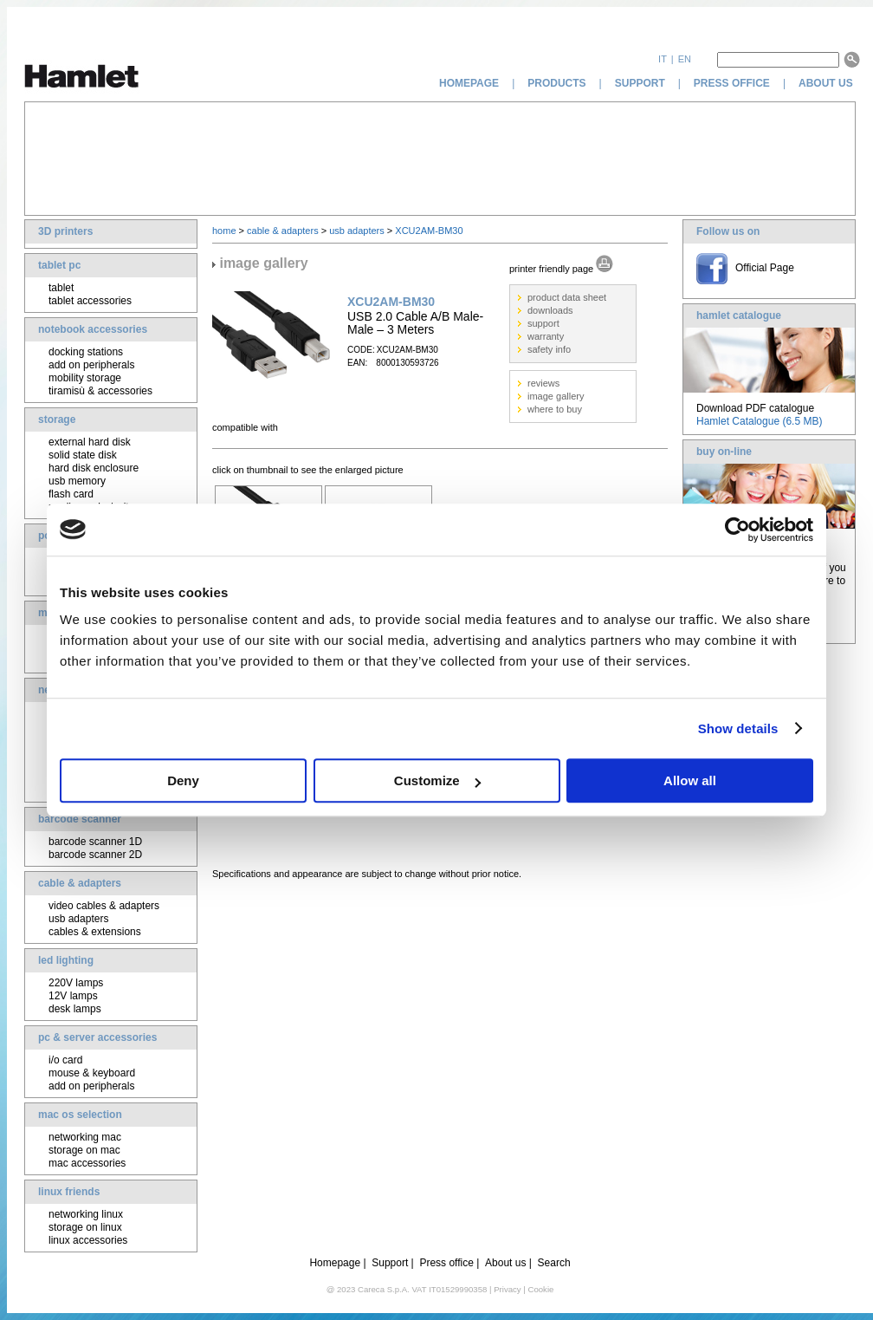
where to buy (554, 409)
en (684, 59)
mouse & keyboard (91, 1073)
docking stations (85, 352)
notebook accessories (92, 329)
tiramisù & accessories (100, 391)
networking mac (84, 1137)
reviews (543, 383)
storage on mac (84, 1150)
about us (827, 83)
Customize (437, 780)
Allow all (689, 780)
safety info (549, 349)
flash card (71, 494)
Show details (738, 728)
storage (56, 419)
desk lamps (74, 1009)
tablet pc (59, 265)
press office (732, 83)
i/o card (65, 1060)
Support (390, 1263)
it (662, 59)
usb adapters (78, 919)
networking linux (85, 1214)
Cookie (540, 1289)
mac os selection (80, 1115)
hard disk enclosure (93, 468)
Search (554, 1263)
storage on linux (85, 1227)
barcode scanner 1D (95, 842)
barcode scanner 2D (95, 855)
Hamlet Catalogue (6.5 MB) (759, 421)
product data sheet (566, 297)
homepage (469, 83)
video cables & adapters (103, 906)
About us (505, 1263)
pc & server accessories (97, 1037)
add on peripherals (91, 365)
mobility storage (84, 378)
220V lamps (75, 983)
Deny (183, 780)
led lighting (66, 960)
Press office (446, 1263)
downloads (550, 310)
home (224, 230)
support (640, 83)
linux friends (69, 1192)
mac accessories (87, 1163)
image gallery (555, 396)
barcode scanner (79, 819)
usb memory (77, 481)
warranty (545, 336)
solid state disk (82, 455)
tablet (61, 288)
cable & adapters (79, 883)
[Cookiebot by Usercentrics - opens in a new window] (737, 530)
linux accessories (87, 1240)
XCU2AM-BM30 (428, 230)
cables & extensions (94, 932)
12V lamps (73, 996)
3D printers (65, 231)
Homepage (334, 1263)
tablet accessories (90, 301)
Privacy (507, 1289)
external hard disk (89, 442)
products (556, 83)
